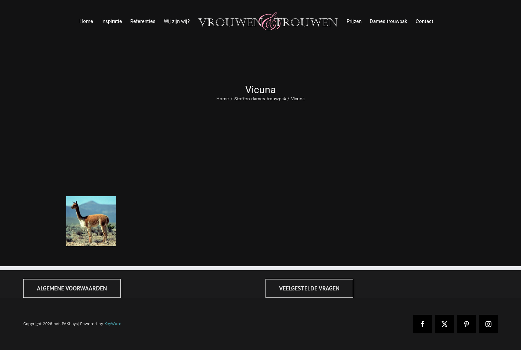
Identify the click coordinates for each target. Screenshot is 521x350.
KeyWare (112, 323)
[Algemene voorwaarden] (72, 288)
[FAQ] (309, 288)
